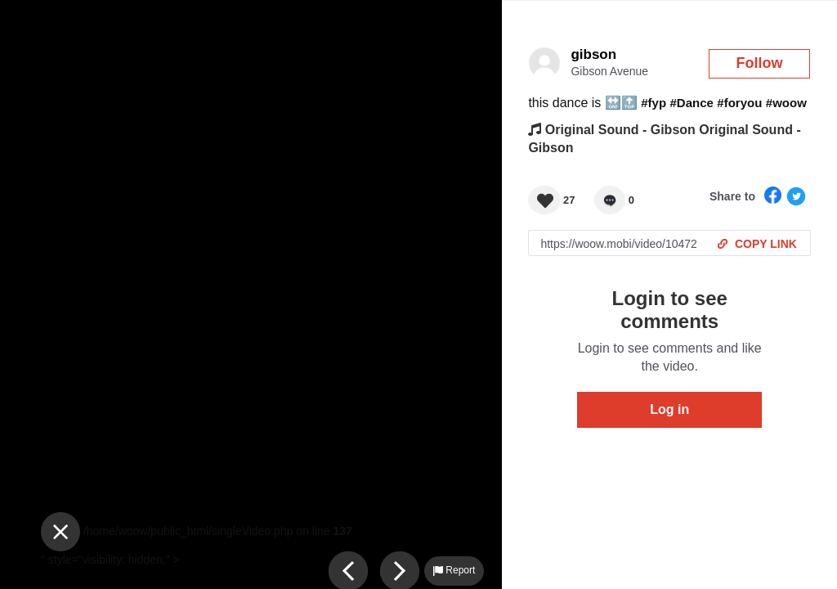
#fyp (653, 103)
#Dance (692, 103)
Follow (759, 63)
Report (454, 570)
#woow (786, 103)
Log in (669, 409)
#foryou (739, 103)
